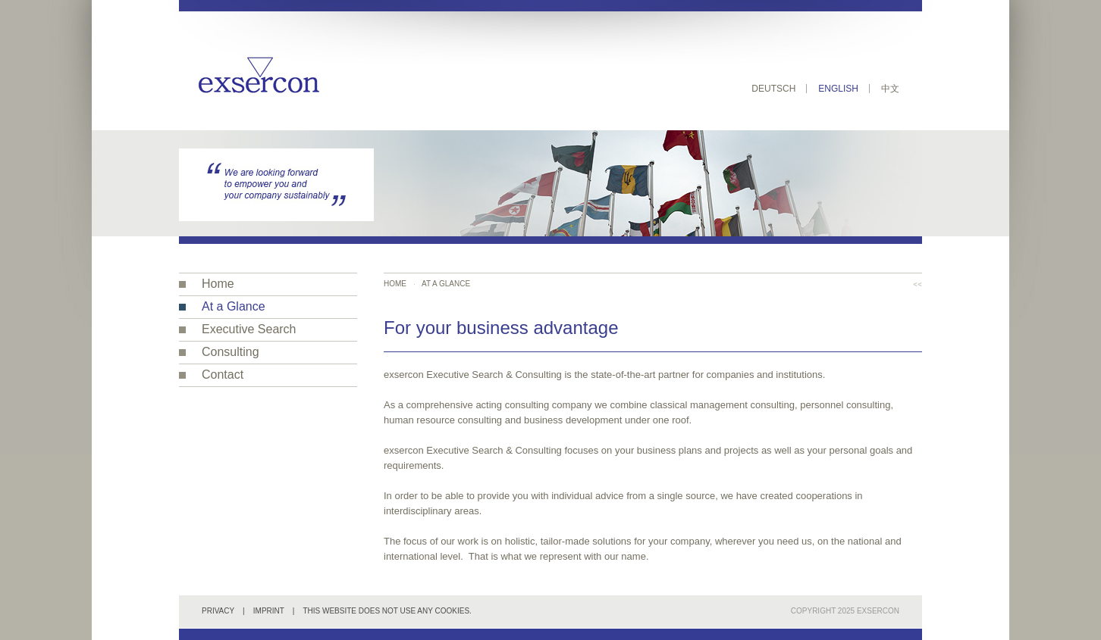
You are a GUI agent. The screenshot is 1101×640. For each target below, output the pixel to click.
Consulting (230, 351)
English (838, 88)
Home (218, 283)
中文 (890, 88)
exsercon (878, 611)
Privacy (218, 611)
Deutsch (773, 88)
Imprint (268, 611)
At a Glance (233, 306)
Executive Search (249, 329)
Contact (222, 374)
